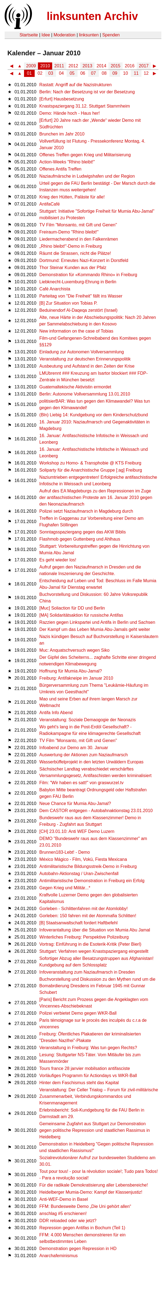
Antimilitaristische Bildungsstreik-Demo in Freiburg (88, 866)
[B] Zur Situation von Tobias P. (68, 303)
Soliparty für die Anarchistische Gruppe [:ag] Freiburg (90, 470)
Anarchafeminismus (58, 1255)
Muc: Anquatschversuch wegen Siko (74, 650)
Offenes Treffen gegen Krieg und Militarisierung (85, 154)
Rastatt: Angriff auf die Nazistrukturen (75, 84)
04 (61, 73)
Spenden (111, 35)
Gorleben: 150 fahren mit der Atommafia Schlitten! (87, 915)
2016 (130, 66)
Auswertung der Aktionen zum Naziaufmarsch (83, 754)
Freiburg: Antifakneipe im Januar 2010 (76, 678)
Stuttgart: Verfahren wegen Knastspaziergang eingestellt (93, 951)
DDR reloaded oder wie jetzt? (67, 1220)
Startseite (28, 35)
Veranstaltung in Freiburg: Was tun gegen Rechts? (88, 1047)
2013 (87, 66)
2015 (115, 66)
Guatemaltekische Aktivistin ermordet (75, 387)
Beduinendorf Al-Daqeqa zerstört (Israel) (78, 310)
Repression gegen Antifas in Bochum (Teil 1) (82, 1227)
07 (93, 73)
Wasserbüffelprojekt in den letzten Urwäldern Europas (91, 762)
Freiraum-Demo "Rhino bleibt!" (69, 232)
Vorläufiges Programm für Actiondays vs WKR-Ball (88, 1075)
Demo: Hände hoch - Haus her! (69, 113)
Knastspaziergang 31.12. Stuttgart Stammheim (84, 106)
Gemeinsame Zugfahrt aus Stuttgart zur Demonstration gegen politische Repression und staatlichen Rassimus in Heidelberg (94, 1130)
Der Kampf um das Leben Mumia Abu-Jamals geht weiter (94, 629)
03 (50, 73)
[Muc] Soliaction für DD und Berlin (72, 608)
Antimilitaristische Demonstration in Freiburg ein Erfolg (91, 880)
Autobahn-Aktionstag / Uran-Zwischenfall (78, 873)
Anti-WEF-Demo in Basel (63, 1199)
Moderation (64, 35)
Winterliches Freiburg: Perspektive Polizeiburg (84, 937)
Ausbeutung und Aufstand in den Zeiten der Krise (87, 366)
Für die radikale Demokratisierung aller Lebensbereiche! (93, 1185)
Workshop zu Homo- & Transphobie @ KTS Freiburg (90, 463)
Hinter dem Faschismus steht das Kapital (79, 1082)
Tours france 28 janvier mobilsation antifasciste (84, 1068)
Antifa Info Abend (56, 712)
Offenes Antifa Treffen (60, 169)
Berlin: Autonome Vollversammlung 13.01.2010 (84, 394)
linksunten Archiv (92, 16)
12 (146, 73)
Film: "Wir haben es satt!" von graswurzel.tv (81, 782)
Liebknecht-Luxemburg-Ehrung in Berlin (77, 281)
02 (40, 73)
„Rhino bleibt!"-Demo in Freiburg (70, 246)
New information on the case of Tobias (76, 331)
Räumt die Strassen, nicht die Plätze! (75, 253)
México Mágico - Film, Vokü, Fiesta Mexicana (83, 859)
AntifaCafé (49, 204)
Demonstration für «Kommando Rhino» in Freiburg (88, 274)
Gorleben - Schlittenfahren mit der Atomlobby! (83, 908)
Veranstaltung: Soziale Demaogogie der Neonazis (87, 719)
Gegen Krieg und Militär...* (64, 887)
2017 (144, 66)
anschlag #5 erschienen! (63, 1213)
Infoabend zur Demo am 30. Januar (73, 747)
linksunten (89, 35)
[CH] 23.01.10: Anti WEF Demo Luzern (76, 831)
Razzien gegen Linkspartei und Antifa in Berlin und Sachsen (97, 622)
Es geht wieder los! (57, 560)
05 (72, 73)
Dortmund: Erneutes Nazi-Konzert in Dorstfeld (83, 260)
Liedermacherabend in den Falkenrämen (78, 239)
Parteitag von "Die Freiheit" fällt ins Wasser (80, 296)
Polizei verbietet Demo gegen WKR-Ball (78, 1013)
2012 (73, 66)
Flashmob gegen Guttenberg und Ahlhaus (79, 539)
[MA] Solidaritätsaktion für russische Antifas (81, 615)
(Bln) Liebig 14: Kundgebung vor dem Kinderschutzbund (93, 414)
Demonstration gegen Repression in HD (78, 1248)
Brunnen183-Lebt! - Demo (64, 852)
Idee (46, 35)
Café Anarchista (54, 289)
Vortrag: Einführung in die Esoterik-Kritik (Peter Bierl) (90, 944)
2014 (101, 66)
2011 (59, 66)
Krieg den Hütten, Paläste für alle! (72, 197)
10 (125, 73)
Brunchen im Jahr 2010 (61, 134)
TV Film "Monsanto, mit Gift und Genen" (78, 225)
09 (114, 73)
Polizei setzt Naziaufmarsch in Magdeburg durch (86, 511)
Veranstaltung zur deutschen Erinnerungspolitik (85, 359)
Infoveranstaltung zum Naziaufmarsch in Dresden (87, 972)
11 (136, 73)
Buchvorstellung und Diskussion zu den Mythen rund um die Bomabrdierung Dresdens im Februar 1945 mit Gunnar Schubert (97, 986)
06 (82, 73)
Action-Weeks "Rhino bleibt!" (67, 162)
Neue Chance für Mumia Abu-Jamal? (75, 803)
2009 (31, 66)
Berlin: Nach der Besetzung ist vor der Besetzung (87, 92)
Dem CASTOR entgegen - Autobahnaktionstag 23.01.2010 (96, 810)
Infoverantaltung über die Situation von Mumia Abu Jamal (94, 930)
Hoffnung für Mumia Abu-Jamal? (70, 671)
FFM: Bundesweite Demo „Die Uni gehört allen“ (85, 1206)
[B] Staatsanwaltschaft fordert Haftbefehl (78, 922)
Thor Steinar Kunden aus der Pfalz (72, 267)
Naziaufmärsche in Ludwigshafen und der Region (87, 176)
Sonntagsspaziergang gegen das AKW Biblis (82, 532)
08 (104, 73)
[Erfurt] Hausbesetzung (61, 99)
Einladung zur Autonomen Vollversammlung (81, 352)
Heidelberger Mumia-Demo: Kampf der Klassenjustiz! (90, 1192)
